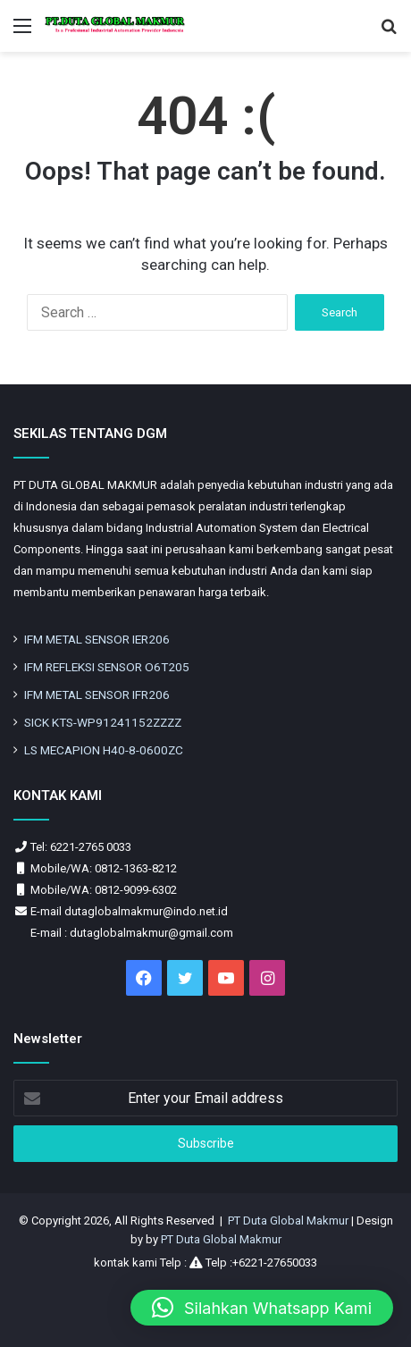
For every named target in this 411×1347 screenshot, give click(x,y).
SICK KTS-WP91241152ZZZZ (102, 722)
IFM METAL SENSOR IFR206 (97, 694)
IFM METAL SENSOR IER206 (97, 639)
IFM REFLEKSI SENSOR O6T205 (106, 667)
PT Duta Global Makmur (289, 1220)
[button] (261, 1308)
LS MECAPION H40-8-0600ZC (103, 750)
